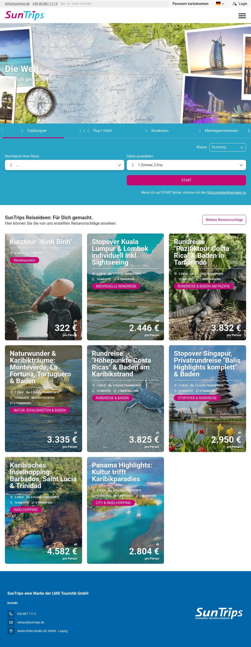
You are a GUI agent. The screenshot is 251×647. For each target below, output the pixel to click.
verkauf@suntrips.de (30, 622)
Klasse (202, 147)
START (186, 180)
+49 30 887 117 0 (45, 3)
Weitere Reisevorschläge (224, 220)
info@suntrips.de (17, 3)
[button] (2, 130)
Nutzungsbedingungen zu (226, 192)
